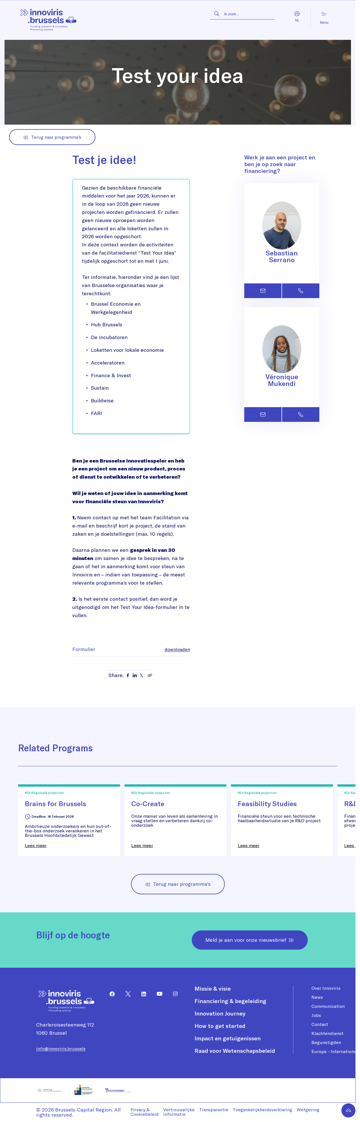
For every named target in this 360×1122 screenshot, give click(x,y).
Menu (324, 18)
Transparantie (213, 1109)
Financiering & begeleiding (230, 1001)
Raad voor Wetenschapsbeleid (235, 1051)
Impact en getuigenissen (228, 1038)
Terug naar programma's (52, 137)
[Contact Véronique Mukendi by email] (263, 414)
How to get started (220, 1026)
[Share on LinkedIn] (134, 675)
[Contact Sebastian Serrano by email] (263, 290)
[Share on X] (141, 675)
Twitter (126, 994)
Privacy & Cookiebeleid (144, 1111)
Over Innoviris (326, 988)
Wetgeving (308, 1109)
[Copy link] (150, 675)
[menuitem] (110, 994)
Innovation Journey (220, 1013)
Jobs (316, 1015)
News (317, 997)
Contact (319, 1024)
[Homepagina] (48, 18)
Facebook (110, 994)
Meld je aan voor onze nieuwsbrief (249, 940)
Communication (328, 1006)
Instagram (173, 994)
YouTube (157, 994)
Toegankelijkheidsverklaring (262, 1109)
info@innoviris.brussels (61, 1048)
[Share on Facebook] (128, 675)
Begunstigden (326, 1042)
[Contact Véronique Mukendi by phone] (300, 414)
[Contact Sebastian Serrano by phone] (300, 290)
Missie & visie (213, 988)
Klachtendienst (327, 1033)
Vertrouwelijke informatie (179, 1111)
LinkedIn (141, 994)
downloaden (177, 649)
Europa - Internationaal (335, 1051)
